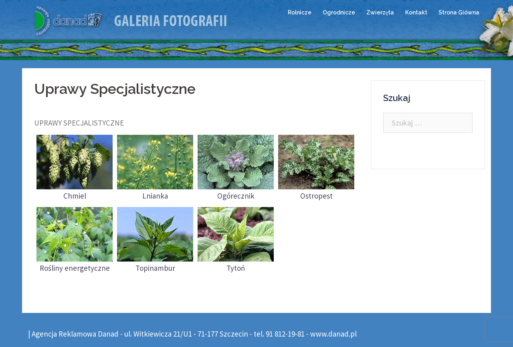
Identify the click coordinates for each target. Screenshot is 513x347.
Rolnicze (299, 12)
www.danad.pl (333, 334)
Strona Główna (458, 12)
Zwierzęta (380, 12)
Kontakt (416, 12)
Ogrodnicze (339, 12)
